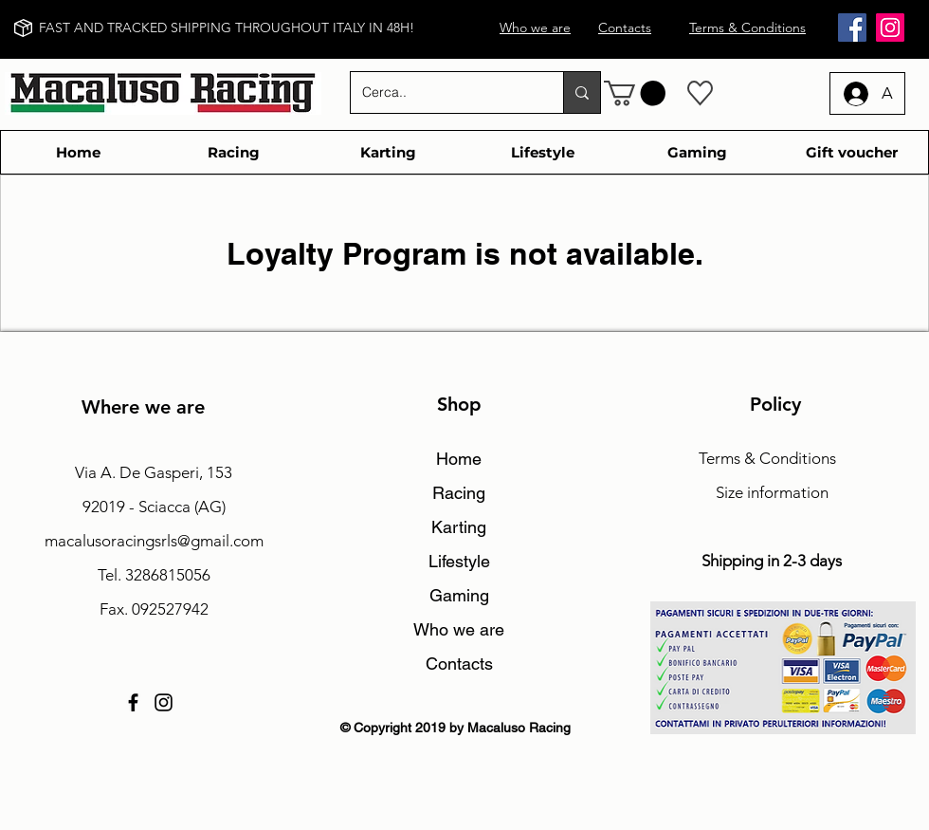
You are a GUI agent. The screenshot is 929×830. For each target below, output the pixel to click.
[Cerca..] (442, 92)
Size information (772, 492)
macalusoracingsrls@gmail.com (154, 540)
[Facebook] (852, 27)
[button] (634, 93)
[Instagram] (890, 27)
